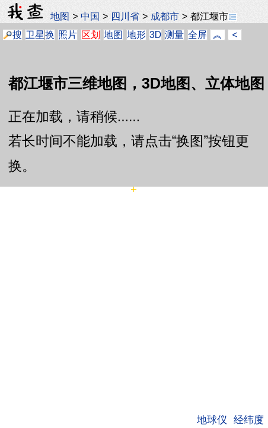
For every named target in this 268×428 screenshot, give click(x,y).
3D (155, 35)
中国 (90, 16)
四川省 (125, 16)
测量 (174, 35)
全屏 (197, 35)
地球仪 (212, 420)
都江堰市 (213, 16)
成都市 (165, 16)
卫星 (34, 35)
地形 (136, 35)
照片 (67, 35)
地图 (59, 16)
